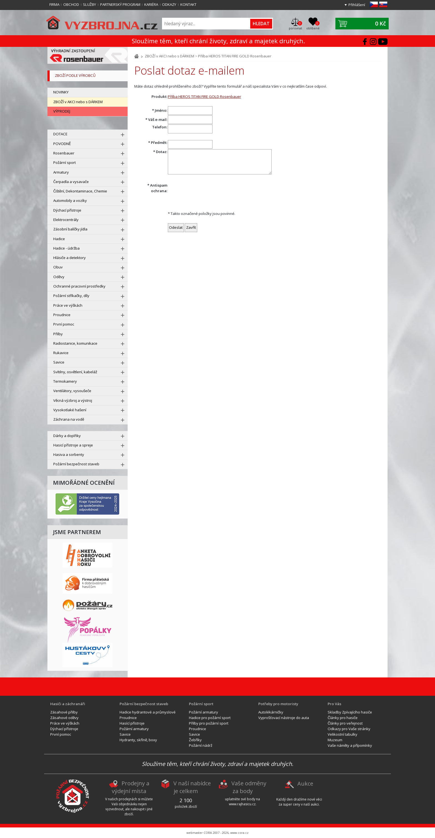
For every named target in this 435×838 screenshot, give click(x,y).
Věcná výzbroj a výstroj (72, 400)
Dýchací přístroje (67, 210)
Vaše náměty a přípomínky (350, 745)
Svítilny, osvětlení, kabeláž (75, 371)
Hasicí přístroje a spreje (73, 445)
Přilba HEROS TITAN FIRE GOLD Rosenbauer (234, 56)
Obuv (58, 267)
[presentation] (210, 193)
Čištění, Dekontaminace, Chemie (80, 191)
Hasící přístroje (132, 723)
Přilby (58, 333)
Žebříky (195, 739)
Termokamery (65, 381)
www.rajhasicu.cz (242, 804)
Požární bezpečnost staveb (76, 463)
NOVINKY (61, 92)
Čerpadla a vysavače (71, 181)
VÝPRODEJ (61, 111)
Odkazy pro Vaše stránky (349, 728)
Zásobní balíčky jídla (70, 229)
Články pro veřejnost (345, 723)
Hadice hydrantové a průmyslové (148, 712)
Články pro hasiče (343, 717)
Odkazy (169, 4)
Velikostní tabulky (342, 734)
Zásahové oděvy (64, 717)
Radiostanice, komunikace (75, 343)
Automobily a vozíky (70, 200)
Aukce (305, 783)
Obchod (71, 4)
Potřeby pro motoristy (278, 703)
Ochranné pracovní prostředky (79, 286)
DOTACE (60, 133)
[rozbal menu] (122, 135)
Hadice (59, 238)
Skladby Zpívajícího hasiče (350, 712)
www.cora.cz (239, 833)
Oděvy (58, 276)
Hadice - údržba (66, 248)
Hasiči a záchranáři (67, 703)
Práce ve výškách (67, 305)
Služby (89, 4)
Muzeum (335, 739)
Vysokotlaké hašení (69, 409)
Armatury (61, 172)
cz (374, 4)
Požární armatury (134, 728)
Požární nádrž (200, 745)
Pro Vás (334, 703)
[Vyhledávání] (206, 23)
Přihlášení (356, 4)
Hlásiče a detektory (69, 257)
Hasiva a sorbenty (68, 454)
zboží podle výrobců (75, 75)
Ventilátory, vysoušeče (72, 390)
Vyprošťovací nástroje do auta (283, 717)
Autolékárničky (270, 712)
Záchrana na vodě (68, 419)
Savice (58, 362)
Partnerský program (120, 4)
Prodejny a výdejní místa (130, 787)
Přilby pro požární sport (208, 723)
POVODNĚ (62, 143)
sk (383, 4)
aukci (315, 804)
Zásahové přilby (64, 712)
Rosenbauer (63, 153)
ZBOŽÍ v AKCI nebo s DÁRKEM (78, 101)
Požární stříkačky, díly (71, 295)
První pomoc (63, 324)
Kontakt (188, 4)
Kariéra (151, 4)
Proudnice (61, 314)
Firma (54, 4)
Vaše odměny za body (248, 787)
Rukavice (61, 352)
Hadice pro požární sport (210, 717)
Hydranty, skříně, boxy (138, 739)
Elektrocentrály (66, 219)
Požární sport (64, 162)
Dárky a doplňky (67, 435)
